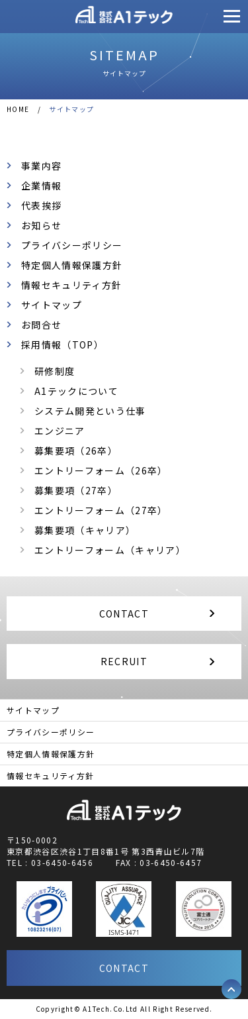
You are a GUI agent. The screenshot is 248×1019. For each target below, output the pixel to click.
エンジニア (59, 430)
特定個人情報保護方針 (71, 265)
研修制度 (54, 371)
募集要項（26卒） (76, 450)
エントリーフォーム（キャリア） (110, 550)
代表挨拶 (41, 205)
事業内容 (41, 165)
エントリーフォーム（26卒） (101, 470)
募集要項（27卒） (76, 490)
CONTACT (124, 613)
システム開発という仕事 (90, 410)
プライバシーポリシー (71, 245)
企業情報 (41, 185)
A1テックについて (76, 391)
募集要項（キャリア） (85, 530)
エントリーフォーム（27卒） (101, 510)
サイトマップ (51, 304)
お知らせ (41, 225)
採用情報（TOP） (62, 344)
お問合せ (41, 324)
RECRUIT (124, 661)
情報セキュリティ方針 (71, 285)
